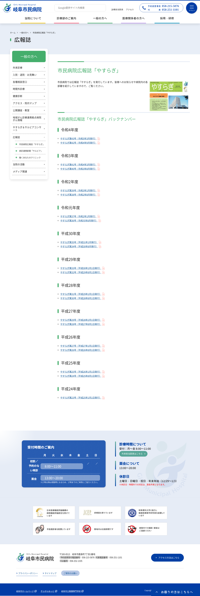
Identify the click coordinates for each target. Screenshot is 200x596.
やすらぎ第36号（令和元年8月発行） (80, 220)
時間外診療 (19, 89)
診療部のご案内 (66, 18)
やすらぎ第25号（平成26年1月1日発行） (81, 372)
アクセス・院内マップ (25, 103)
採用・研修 (167, 18)
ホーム (13, 32)
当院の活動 (19, 164)
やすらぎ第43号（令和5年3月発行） (79, 138)
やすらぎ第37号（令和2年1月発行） (79, 216)
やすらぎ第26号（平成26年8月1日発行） (81, 350)
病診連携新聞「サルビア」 (31, 150)
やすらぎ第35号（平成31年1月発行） (80, 242)
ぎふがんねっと (47, 591)
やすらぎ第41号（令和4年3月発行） (79, 164)
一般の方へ (100, 18)
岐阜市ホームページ (25, 591)
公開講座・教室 (21, 110)
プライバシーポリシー (28, 573)
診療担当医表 (117, 10)
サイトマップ (50, 573)
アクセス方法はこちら (168, 557)
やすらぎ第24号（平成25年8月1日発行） (81, 376)
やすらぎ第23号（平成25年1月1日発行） (81, 397)
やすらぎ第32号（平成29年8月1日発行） (81, 272)
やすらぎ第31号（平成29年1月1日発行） (81, 294)
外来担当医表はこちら (132, 453)
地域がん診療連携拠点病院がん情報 (27, 119)
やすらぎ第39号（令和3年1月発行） (79, 190)
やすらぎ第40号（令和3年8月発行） (79, 168)
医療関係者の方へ (133, 18)
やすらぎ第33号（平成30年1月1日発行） (81, 268)
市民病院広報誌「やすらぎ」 (32, 144)
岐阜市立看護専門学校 (71, 591)
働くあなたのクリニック (30, 157)
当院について (33, 18)
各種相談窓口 (20, 82)
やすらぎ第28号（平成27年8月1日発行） (81, 324)
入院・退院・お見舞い (25, 74)
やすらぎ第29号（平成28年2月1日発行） (81, 320)
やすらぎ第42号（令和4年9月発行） (79, 143)
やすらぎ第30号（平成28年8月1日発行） (81, 298)
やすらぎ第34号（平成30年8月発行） (80, 246)
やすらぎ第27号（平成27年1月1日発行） (81, 346)
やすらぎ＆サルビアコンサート (27, 129)
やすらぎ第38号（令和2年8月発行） (79, 194)
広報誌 (16, 137)
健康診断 (17, 96)
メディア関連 (20, 171)
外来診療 (17, 67)
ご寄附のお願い (70, 573)
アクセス (130, 10)
